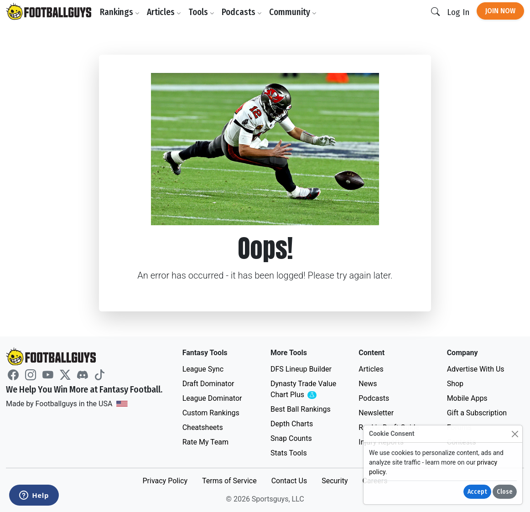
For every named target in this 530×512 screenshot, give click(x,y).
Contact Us (289, 480)
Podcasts (242, 12)
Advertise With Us (475, 369)
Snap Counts (291, 438)
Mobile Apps (467, 398)
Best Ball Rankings (300, 409)
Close (505, 492)
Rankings (120, 12)
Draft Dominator (208, 383)
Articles (164, 12)
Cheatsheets (202, 427)
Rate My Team (205, 442)
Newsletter (376, 413)
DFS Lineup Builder (301, 369)
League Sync (202, 369)
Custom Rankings (210, 413)
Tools (201, 12)
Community (293, 12)
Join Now (500, 10)
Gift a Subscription (477, 413)
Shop (455, 383)
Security (335, 480)
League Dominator (212, 398)
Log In (458, 12)
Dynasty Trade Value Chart (305, 389)
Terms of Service (229, 480)
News (368, 383)
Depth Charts (291, 423)
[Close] (515, 434)
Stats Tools (288, 453)
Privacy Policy (164, 480)
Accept (477, 492)
